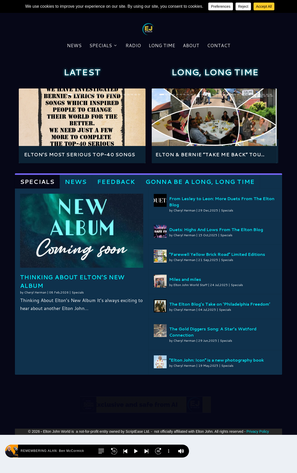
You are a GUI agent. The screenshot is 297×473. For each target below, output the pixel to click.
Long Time (162, 74)
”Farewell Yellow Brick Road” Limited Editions (217, 292)
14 (117, 132)
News (74, 74)
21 (234, 132)
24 (245, 132)
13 (114, 132)
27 (256, 132)
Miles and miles (185, 317)
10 (103, 132)
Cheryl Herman (35, 330)
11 (106, 132)
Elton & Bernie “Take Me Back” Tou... (211, 192)
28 (260, 132)
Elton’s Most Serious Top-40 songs (79, 192)
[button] (101, 451)
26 (252, 132)
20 (139, 132)
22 (238, 132)
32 (254, 134)
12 (110, 132)
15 (121, 132)
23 (242, 132)
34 (261, 134)
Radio (133, 74)
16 (124, 132)
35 (264, 134)
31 (270, 132)
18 (132, 132)
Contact (218, 74)
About (191, 74)
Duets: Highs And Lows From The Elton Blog (216, 268)
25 (249, 132)
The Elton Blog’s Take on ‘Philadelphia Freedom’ (219, 342)
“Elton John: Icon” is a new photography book (216, 398)
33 (257, 134)
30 (267, 132)
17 (128, 132)
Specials (100, 74)
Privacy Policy (258, 470)
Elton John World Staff (190, 323)
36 (268, 134)
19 (135, 132)
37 (272, 134)
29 (263, 132)
